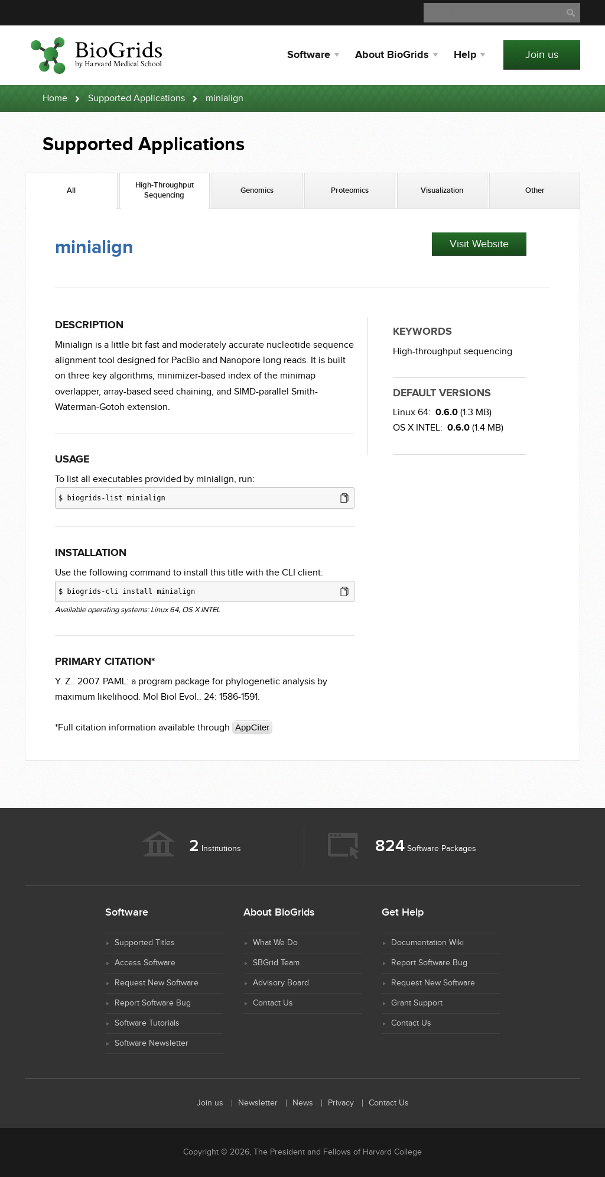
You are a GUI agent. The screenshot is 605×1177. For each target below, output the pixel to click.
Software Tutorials (147, 1023)
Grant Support (417, 1003)
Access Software (145, 963)
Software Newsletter (151, 1043)
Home (55, 98)
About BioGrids (392, 55)
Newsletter (258, 1103)
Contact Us (273, 1003)
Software (308, 55)
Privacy (341, 1103)
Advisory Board (281, 983)
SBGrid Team (276, 963)
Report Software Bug (153, 1003)
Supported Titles (145, 943)
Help (465, 55)
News (302, 1103)
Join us (541, 54)
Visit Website (479, 244)
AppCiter (252, 727)
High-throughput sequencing (452, 351)
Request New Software (157, 983)
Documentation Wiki (427, 943)
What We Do (275, 943)
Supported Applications (136, 98)
